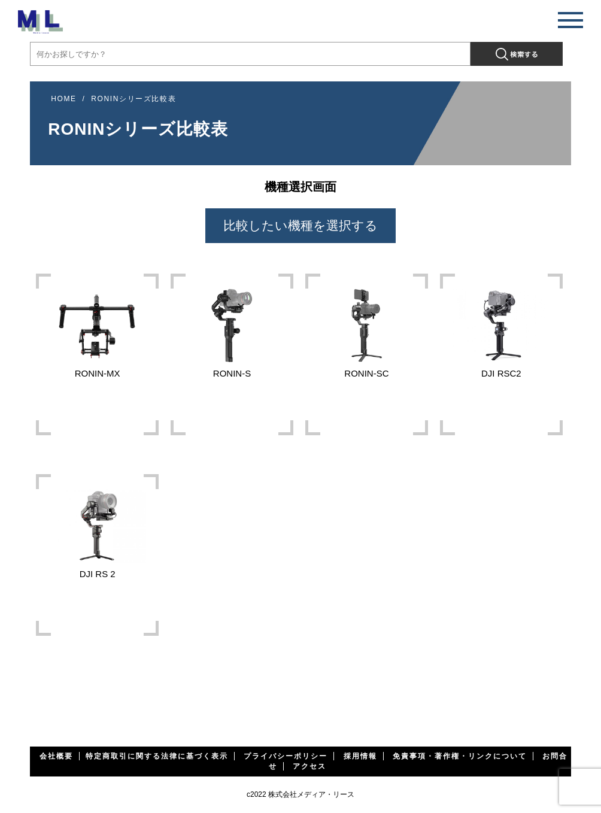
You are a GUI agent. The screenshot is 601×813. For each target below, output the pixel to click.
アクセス (309, 766)
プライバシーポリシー (285, 756)
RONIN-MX (97, 327)
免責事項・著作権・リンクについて (460, 756)
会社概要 (56, 756)
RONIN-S (232, 327)
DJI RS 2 (97, 528)
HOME (63, 99)
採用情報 (360, 756)
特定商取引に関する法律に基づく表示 (157, 756)
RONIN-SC (366, 327)
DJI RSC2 (501, 327)
